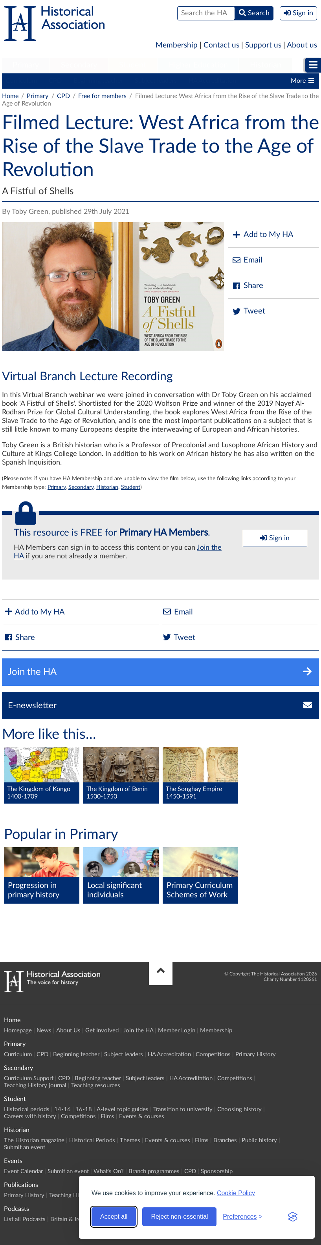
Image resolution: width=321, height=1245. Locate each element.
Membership (177, 45)
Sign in (275, 538)
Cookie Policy (236, 1193)
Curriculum (21, 81)
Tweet (248, 311)
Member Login (176, 1031)
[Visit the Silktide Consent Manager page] (292, 1216)
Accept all (113, 1216)
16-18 (83, 1109)
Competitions (213, 1054)
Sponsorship (217, 1171)
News (44, 1031)
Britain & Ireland (71, 1219)
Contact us (221, 45)
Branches (225, 1140)
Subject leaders (156, 81)
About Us (68, 1031)
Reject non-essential (179, 1216)
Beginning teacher (98, 81)
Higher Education (198, 65)
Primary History (255, 1054)
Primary (26, 65)
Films (107, 1116)
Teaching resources (95, 1085)
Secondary (79, 65)
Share (247, 286)
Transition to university (183, 1109)
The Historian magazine (34, 1140)
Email (247, 260)
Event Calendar (23, 1171)
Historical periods (27, 1109)
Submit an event (24, 1147)
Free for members (102, 96)
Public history (259, 1140)
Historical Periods (92, 1140)
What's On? (109, 1171)
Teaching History (70, 1195)
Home (10, 96)
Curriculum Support (28, 1078)
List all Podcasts (25, 1219)
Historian (265, 65)
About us (302, 45)
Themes (130, 1140)
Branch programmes (154, 1171)
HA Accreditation (212, 81)
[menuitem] (26, 65)
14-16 (62, 1109)
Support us (263, 45)
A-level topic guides (123, 1109)
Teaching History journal (35, 1085)
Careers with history (30, 1116)
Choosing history (239, 1109)
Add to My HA (262, 235)
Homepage (18, 1031)
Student (132, 65)
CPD (55, 81)
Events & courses (141, 1116)
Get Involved (102, 1031)
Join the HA (138, 1031)
